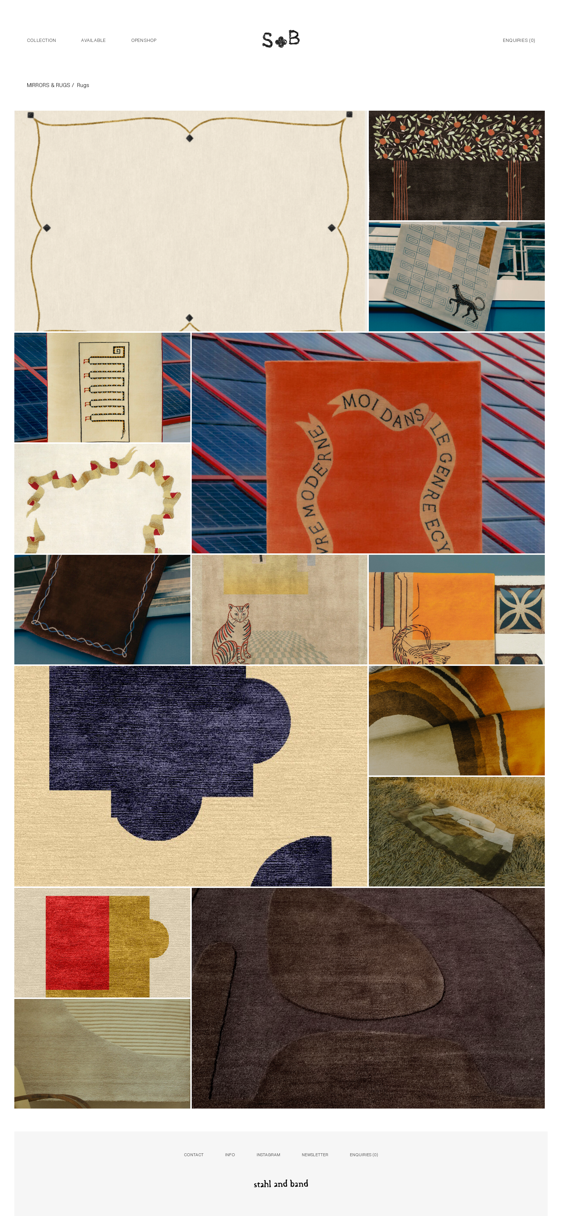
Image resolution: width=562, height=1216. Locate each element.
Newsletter (315, 1154)
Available (93, 39)
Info (230, 1154)
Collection (41, 39)
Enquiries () (519, 39)
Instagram (268, 1154)
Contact (194, 1154)
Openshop (144, 39)
